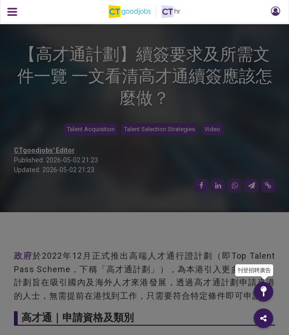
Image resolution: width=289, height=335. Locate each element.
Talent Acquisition (91, 129)
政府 (23, 256)
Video (212, 129)
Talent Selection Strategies (159, 129)
